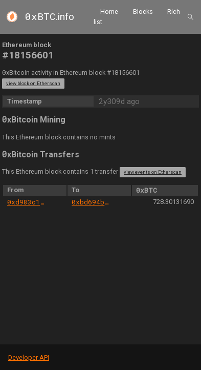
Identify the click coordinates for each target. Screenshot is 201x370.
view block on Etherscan (33, 83)
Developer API (28, 357)
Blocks (143, 11)
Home (109, 11)
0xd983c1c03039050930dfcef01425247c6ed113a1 (27, 202)
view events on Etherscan (153, 172)
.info (49, 16)
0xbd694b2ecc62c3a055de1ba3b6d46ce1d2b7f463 (91, 202)
